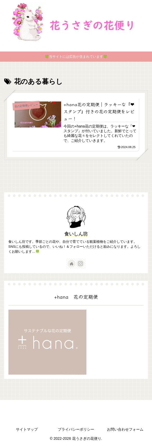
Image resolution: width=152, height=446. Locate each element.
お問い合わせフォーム (125, 429)
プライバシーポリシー (76, 429)
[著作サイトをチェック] (71, 263)
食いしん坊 (76, 234)
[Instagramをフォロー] (80, 263)
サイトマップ (27, 429)
